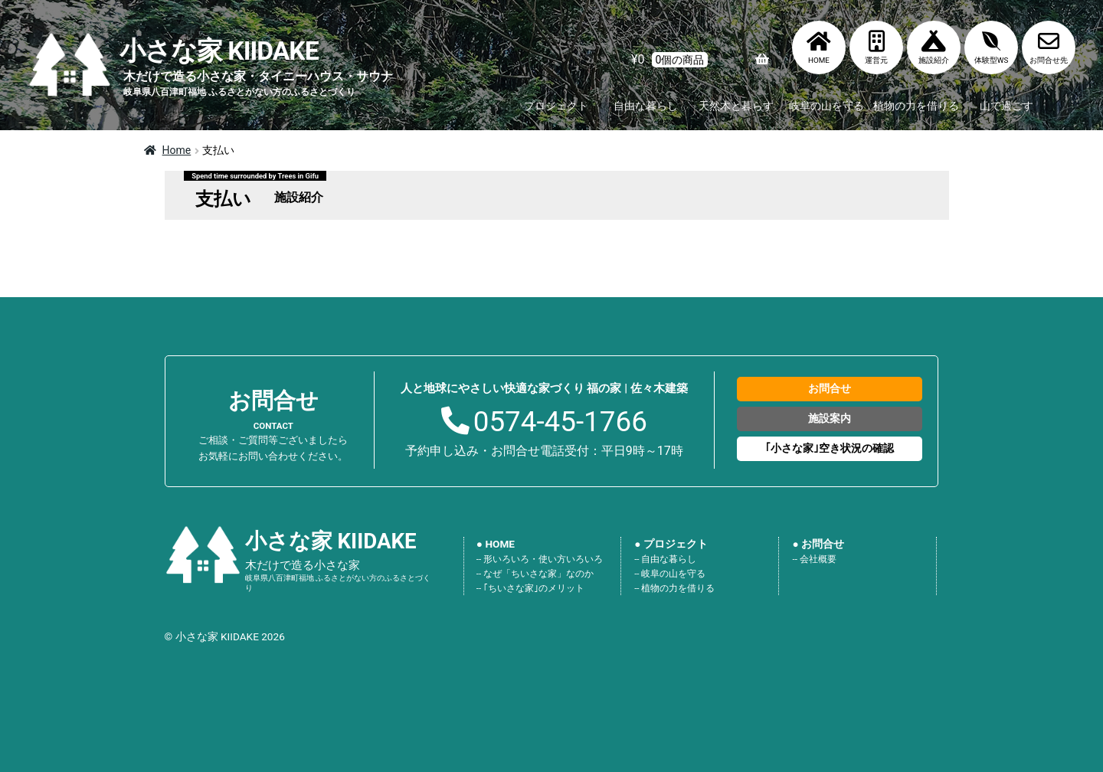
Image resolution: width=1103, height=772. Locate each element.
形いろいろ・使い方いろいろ (543, 559)
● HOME (495, 544)
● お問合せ (819, 544)
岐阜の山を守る (826, 106)
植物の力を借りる (916, 106)
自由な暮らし (646, 106)
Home (176, 150)
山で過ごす (1006, 106)
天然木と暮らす (736, 106)
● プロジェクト (671, 544)
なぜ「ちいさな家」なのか (538, 573)
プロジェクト (556, 106)
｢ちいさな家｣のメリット (533, 588)
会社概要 (818, 559)
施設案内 (829, 418)
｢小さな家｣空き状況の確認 (829, 448)
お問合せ (829, 388)
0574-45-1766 (560, 421)
